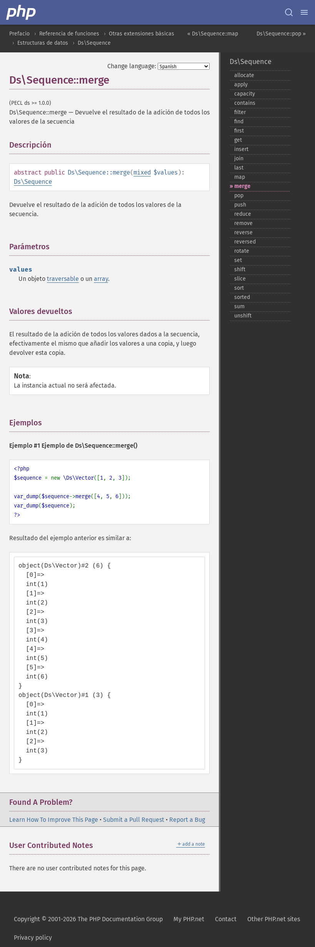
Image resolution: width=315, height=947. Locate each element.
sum (239, 306)
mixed (142, 172)
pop (238, 195)
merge (242, 186)
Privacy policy (33, 937)
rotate (241, 251)
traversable (63, 278)
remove (243, 223)
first (239, 131)
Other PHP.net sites (273, 919)
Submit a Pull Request (133, 819)
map (239, 177)
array (101, 278)
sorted (242, 297)
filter (240, 112)
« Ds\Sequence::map (212, 33)
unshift (243, 315)
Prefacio (19, 33)
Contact (226, 919)
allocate (244, 75)
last (238, 168)
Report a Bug (187, 819)
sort (239, 288)
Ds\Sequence (94, 43)
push (240, 204)
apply (241, 84)
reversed (245, 241)
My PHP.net (188, 919)
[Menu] (304, 12)
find (238, 121)
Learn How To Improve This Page (53, 819)
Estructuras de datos (42, 43)
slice (240, 278)
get (238, 140)
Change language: (131, 66)
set (238, 260)
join (238, 158)
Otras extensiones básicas (141, 33)
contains (244, 103)
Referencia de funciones (69, 33)
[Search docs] (289, 12)
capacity (244, 94)
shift (239, 269)
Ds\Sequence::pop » (281, 33)
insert (241, 149)
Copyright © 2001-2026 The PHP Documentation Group (88, 919)
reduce (242, 214)
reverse (243, 232)
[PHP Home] (21, 12)
